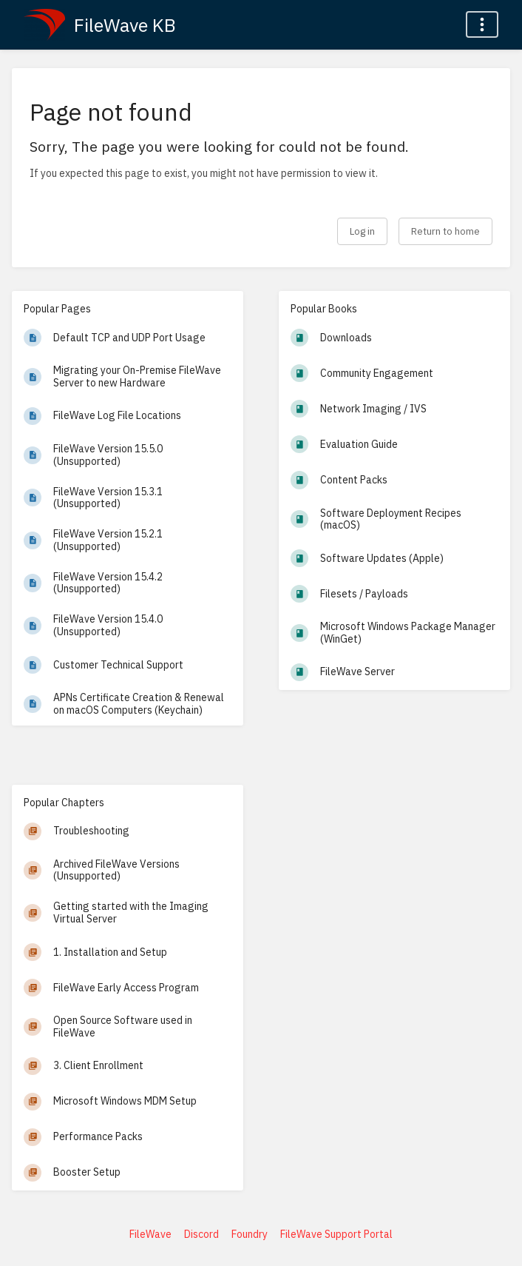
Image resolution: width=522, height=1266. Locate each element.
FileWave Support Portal (336, 1234)
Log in (362, 231)
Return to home (445, 231)
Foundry (249, 1234)
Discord (201, 1234)
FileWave (150, 1234)
